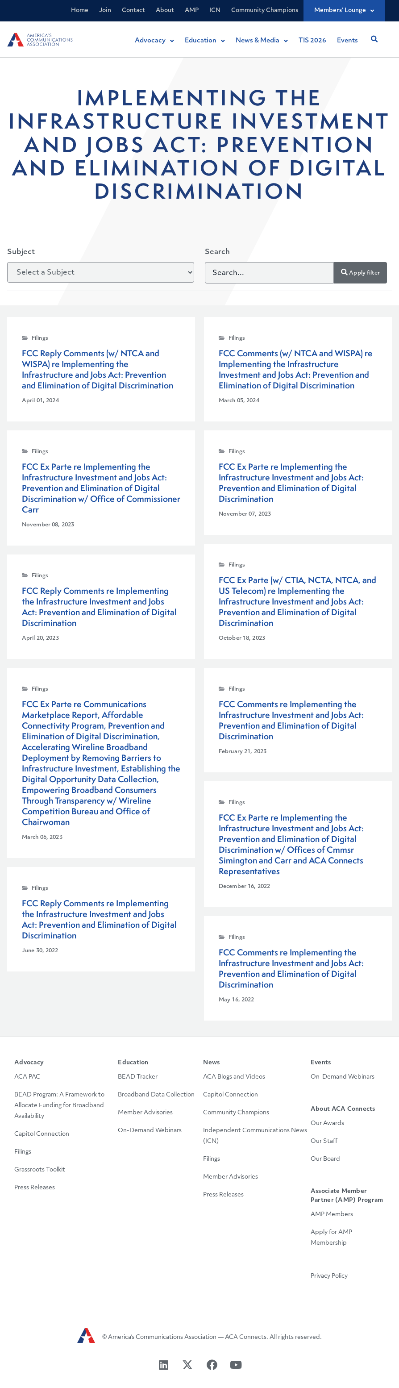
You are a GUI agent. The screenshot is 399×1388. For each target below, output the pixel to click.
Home (79, 10)
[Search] (269, 272)
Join (105, 10)
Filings (40, 338)
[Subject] (100, 272)
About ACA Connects (343, 1109)
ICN (214, 10)
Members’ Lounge (344, 11)
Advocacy (29, 1063)
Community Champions (264, 10)
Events (321, 1063)
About (165, 10)
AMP (192, 10)
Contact (133, 10)
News (211, 1063)
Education (133, 1063)
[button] (374, 39)
